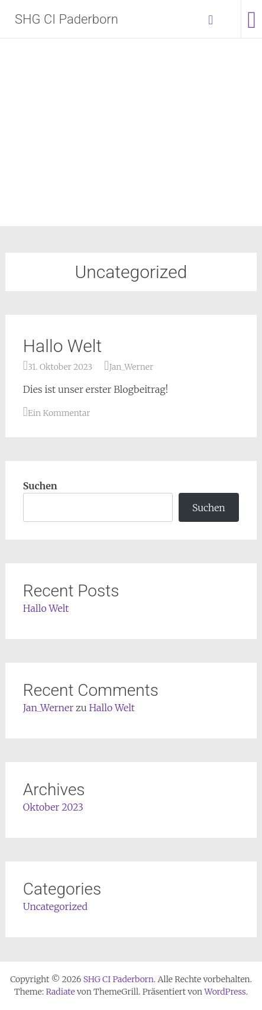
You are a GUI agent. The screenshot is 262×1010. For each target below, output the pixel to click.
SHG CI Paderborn (66, 19)
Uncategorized (55, 906)
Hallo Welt (62, 345)
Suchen (40, 486)
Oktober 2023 (53, 807)
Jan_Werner (131, 367)
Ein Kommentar (59, 413)
